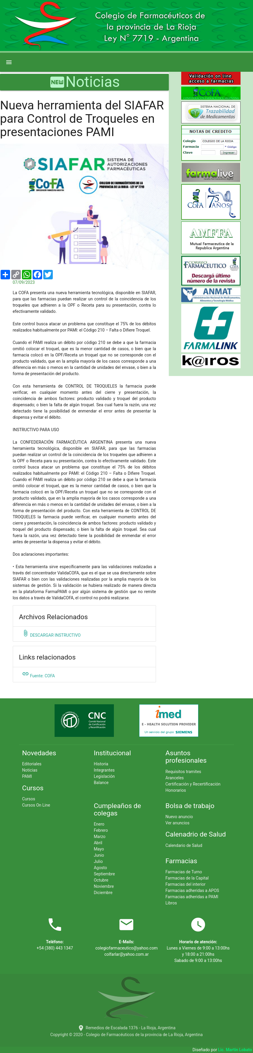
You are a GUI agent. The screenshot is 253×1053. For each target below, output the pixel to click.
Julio (98, 861)
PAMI (27, 776)
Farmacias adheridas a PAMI (192, 896)
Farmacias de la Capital (187, 878)
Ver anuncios (178, 823)
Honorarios (176, 790)
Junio (99, 855)
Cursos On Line (36, 805)
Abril (98, 842)
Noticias (29, 770)
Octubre (101, 880)
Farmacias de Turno (184, 871)
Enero (99, 824)
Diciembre (103, 892)
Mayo (99, 849)
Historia (101, 764)
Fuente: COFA (38, 674)
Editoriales (31, 764)
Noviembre (104, 886)
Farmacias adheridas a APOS (192, 890)
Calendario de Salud (184, 845)
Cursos (28, 798)
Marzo (99, 836)
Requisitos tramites (183, 771)
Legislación (104, 776)
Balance (101, 782)
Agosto (100, 867)
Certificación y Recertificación (193, 784)
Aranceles (175, 777)
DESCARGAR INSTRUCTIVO (51, 634)
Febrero (101, 830)
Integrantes (104, 770)
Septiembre (104, 874)
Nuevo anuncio (179, 816)
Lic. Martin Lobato (235, 1049)
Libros (171, 903)
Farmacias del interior (186, 884)
